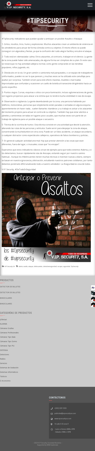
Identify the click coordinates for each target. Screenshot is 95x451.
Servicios (3, 363)
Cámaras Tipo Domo (8, 341)
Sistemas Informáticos (9, 372)
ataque (30, 266)
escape (60, 266)
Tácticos (3, 376)
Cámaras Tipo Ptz (7, 346)
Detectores (4, 354)
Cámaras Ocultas (7, 328)
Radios (2, 359)
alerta (21, 266)
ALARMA (3, 324)
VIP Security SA (10, 266)
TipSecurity (74, 266)
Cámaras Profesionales (9, 332)
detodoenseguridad (50, 266)
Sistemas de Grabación (9, 367)
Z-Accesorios (5, 381)
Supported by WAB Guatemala (47, 445)
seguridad (66, 266)
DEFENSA (4, 350)
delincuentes (38, 266)
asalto (25, 266)
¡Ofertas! (3, 319)
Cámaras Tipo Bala (7, 337)
